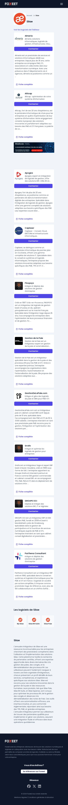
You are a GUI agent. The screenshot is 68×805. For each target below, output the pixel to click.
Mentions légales (20, 797)
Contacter (33, 49)
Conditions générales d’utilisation (41, 797)
